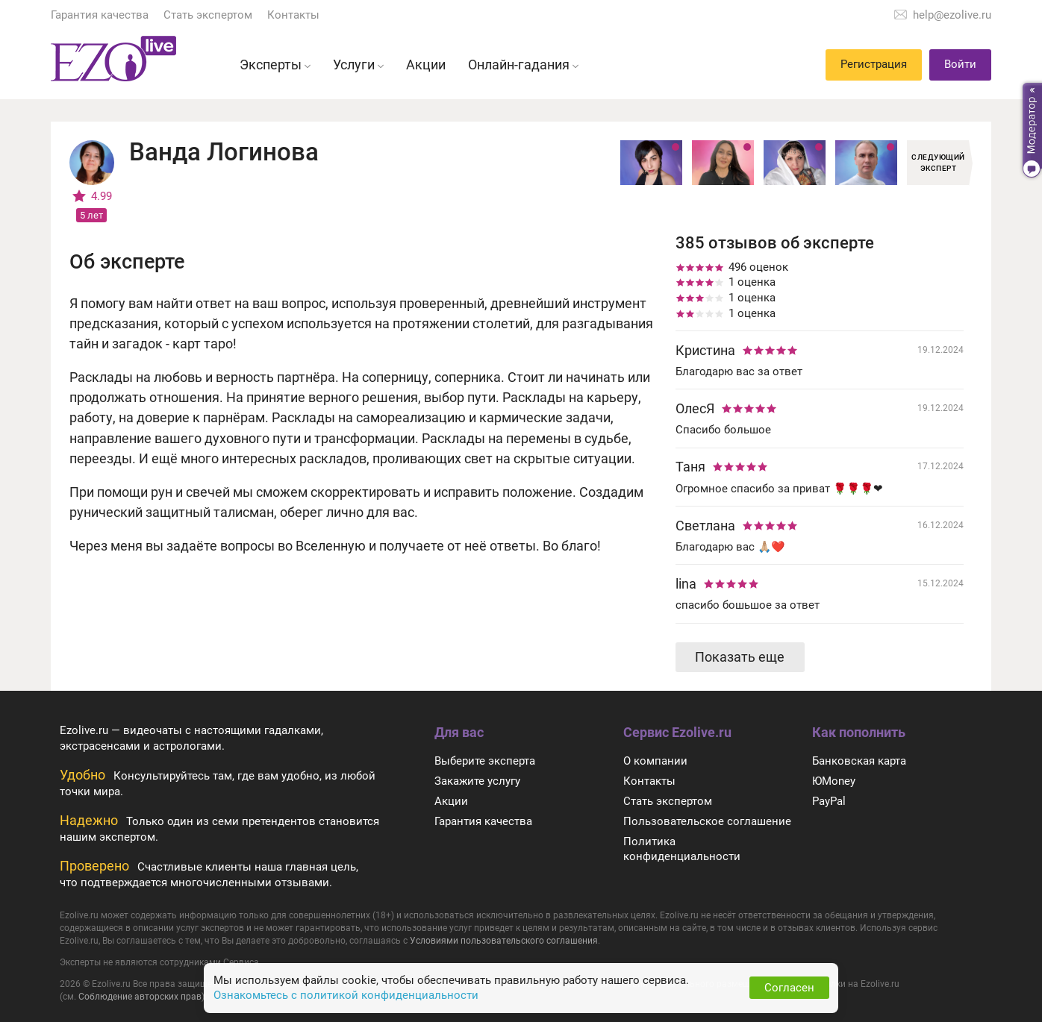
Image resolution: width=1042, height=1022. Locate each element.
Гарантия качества (100, 15)
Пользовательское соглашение (707, 821)
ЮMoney (833, 781)
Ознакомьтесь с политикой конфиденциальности (345, 995)
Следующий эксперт (938, 162)
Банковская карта (859, 761)
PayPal (829, 801)
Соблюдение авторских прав (140, 996)
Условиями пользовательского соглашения (504, 940)
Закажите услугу (477, 781)
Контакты (293, 15)
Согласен (789, 987)
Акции (451, 801)
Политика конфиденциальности (681, 849)
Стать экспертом (207, 15)
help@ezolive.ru (952, 15)
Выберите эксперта (484, 761)
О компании (655, 761)
